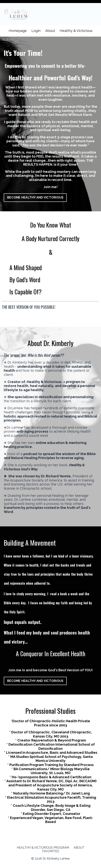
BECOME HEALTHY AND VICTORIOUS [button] (35, 197)
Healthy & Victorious (76, 31)
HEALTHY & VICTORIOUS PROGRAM (43, 851)
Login (36, 31)
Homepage (18, 31)
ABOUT (78, 851)
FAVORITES (50, 855)
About (50, 31)
